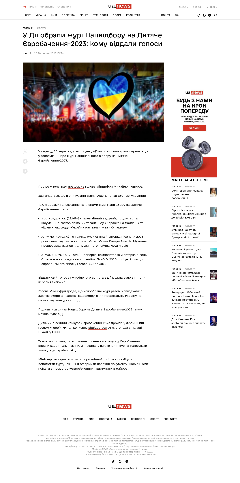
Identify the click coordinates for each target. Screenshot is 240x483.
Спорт (117, 15)
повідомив (76, 186)
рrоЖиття (133, 15)
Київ (54, 15)
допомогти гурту (51, 364)
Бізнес (84, 15)
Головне (27, 28)
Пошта (165, 15)
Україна (41, 15)
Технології (100, 15)
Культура (41, 28)
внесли (43, 345)
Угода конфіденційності (124, 468)
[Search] (215, 15)
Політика (68, 15)
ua (177, 15)
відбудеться (97, 327)
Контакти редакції (153, 468)
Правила (100, 468)
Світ (28, 15)
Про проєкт (83, 468)
